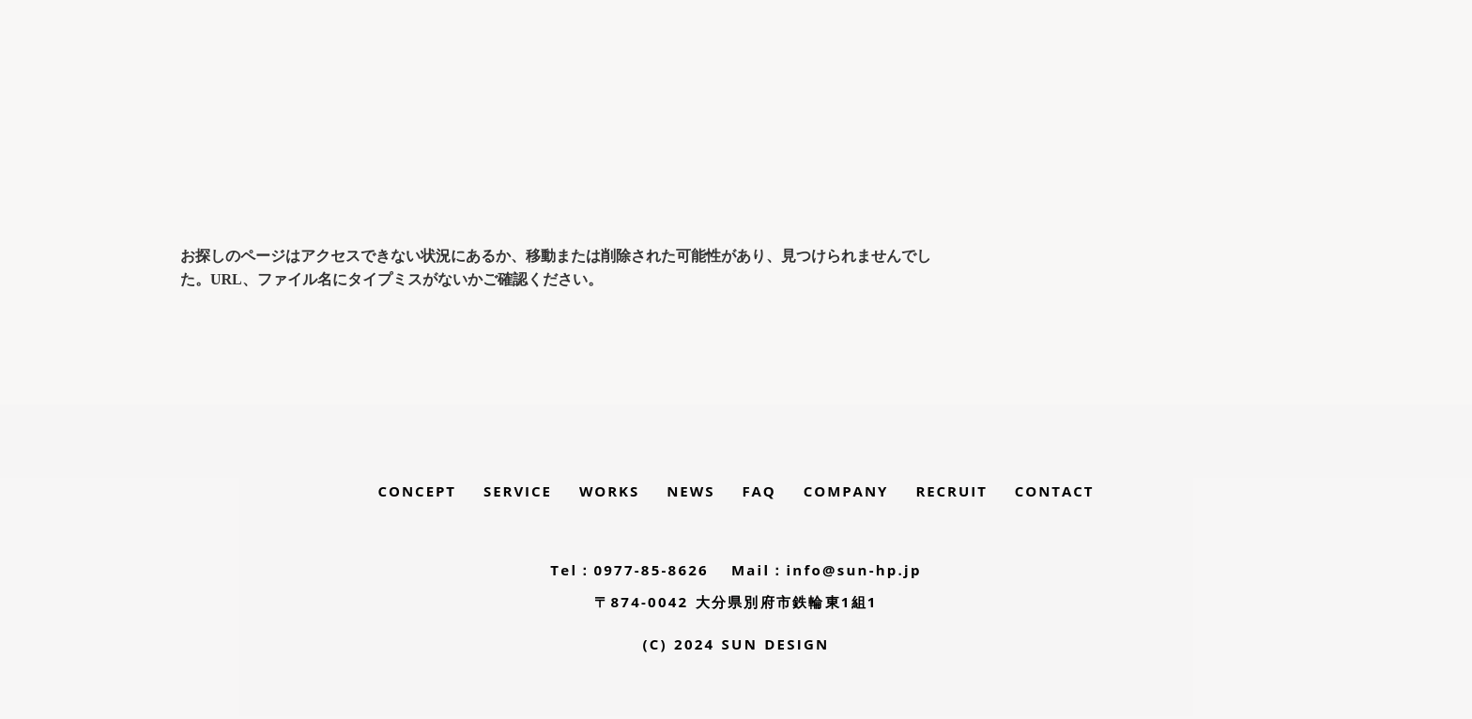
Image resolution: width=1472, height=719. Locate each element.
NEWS (690, 491)
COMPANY (846, 491)
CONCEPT (417, 491)
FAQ (758, 491)
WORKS (609, 491)
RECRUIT (951, 491)
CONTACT (1055, 491)
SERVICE (517, 491)
